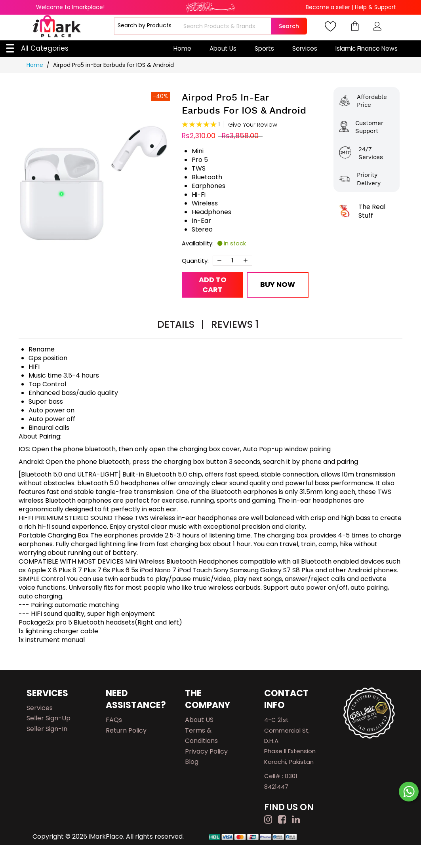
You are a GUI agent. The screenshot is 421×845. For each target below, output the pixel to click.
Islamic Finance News (366, 48)
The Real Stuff (371, 211)
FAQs (114, 719)
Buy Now (277, 284)
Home (182, 48)
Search (289, 26)
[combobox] (226, 26)
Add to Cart (213, 284)
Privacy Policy (206, 751)
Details (180, 324)
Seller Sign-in (47, 728)
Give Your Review (252, 125)
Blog (191, 761)
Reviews (235, 324)
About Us (223, 48)
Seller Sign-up (48, 718)
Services (304, 48)
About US (199, 719)
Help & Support (375, 7)
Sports (264, 48)
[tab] (180, 325)
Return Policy (126, 730)
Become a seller (328, 7)
